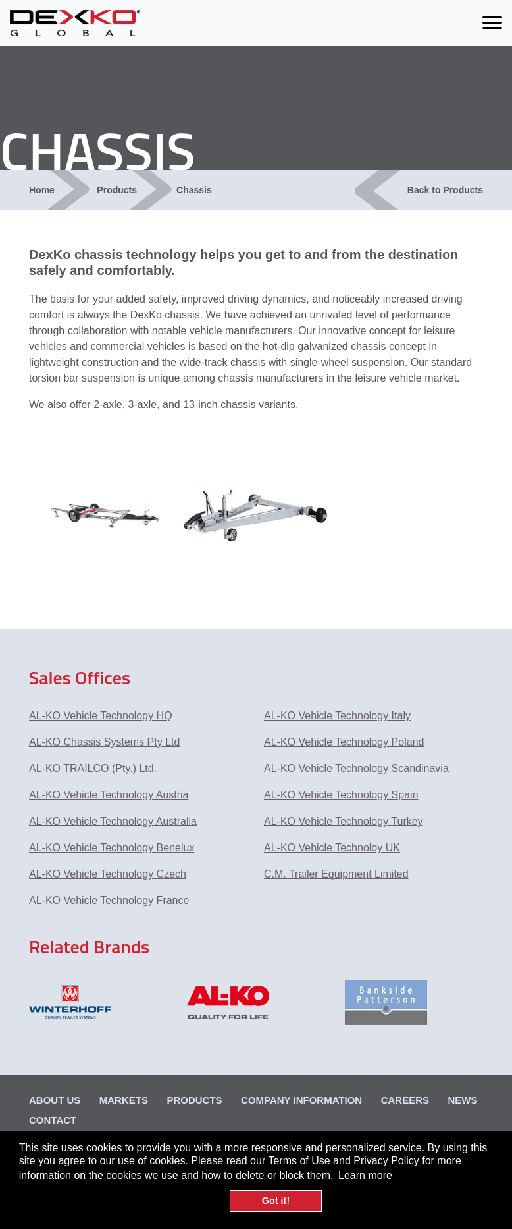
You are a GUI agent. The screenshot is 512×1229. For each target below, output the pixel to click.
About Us (54, 1100)
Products (117, 190)
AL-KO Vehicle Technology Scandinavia (356, 768)
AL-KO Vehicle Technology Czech (107, 874)
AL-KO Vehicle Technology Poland (344, 742)
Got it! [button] (276, 1200)
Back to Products (445, 190)
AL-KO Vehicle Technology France (109, 900)
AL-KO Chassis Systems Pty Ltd (104, 742)
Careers (405, 1100)
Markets (123, 1100)
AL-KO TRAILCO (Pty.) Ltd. (93, 768)
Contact (52, 1119)
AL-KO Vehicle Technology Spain (341, 794)
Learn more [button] (365, 1175)
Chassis (194, 190)
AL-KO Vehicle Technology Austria (109, 794)
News (462, 1100)
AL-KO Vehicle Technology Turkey (343, 821)
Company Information (301, 1100)
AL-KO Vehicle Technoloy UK (332, 847)
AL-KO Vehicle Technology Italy (337, 715)
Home (42, 190)
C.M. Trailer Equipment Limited (336, 874)
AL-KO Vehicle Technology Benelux (111, 847)
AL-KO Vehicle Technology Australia (113, 821)
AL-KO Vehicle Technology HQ (100, 715)
